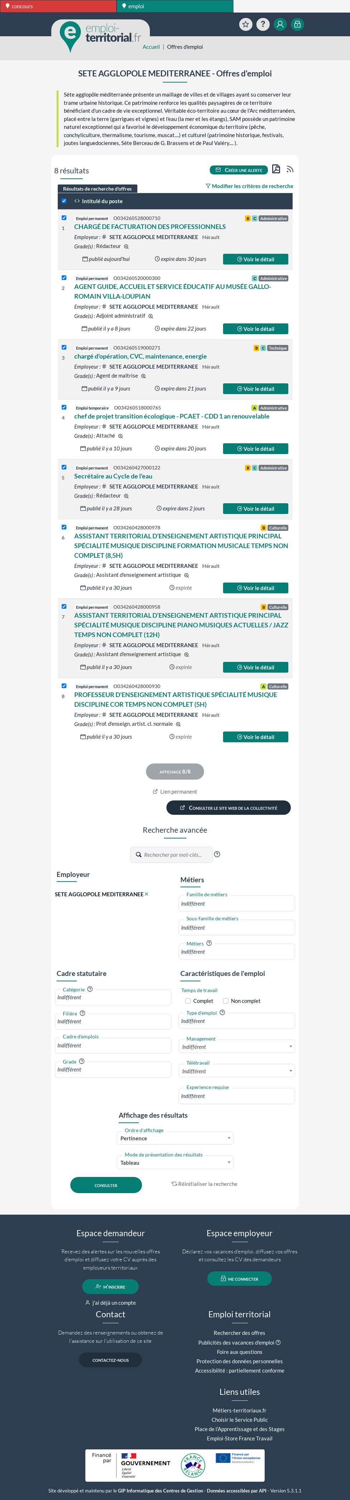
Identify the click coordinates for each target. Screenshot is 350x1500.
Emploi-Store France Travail (240, 1438)
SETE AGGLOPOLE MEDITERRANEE (150, 237)
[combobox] (237, 903)
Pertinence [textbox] (133, 1138)
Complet (203, 1000)
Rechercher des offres (239, 1333)
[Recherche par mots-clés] (177, 855)
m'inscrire (111, 1286)
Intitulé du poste (98, 201)
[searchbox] (237, 903)
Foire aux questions (239, 1352)
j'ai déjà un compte (110, 1302)
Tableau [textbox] (129, 1162)
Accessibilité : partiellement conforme (239, 1370)
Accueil (151, 46)
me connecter (240, 1278)
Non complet (246, 1000)
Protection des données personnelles (240, 1361)
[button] (217, 854)
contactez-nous (111, 1359)
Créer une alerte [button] (239, 170)
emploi (133, 6)
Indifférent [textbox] (194, 1046)
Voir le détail (255, 259)
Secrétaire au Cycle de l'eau (113, 476)
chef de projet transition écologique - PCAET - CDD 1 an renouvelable (172, 416)
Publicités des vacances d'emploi (236, 1342)
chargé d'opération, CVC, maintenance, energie (140, 356)
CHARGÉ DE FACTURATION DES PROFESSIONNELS (150, 226)
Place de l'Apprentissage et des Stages (240, 1429)
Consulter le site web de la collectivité (229, 807)
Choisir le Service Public (240, 1419)
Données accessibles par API (236, 1491)
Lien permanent (175, 791)
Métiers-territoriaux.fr (239, 1410)
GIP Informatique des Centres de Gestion (160, 1491)
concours (19, 6)
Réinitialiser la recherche (205, 1184)
